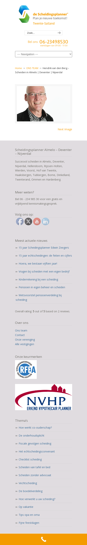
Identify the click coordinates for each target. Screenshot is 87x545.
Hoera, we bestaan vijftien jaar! (38, 263)
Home (18, 68)
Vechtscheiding (28, 483)
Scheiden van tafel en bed (34, 467)
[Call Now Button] (43, 539)
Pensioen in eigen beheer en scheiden (42, 287)
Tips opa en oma (29, 515)
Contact (20, 335)
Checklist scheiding (30, 459)
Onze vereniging (25, 339)
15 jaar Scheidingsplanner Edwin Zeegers (44, 247)
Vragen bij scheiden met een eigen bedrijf (44, 271)
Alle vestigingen (24, 344)
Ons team (21, 330)
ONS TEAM (32, 68)
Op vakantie (26, 507)
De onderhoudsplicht (31, 435)
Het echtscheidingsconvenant (37, 451)
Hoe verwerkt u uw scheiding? (37, 499)
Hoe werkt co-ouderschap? (35, 427)
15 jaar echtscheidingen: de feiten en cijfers (45, 255)
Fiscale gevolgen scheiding (35, 443)
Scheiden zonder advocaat (35, 475)
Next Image (65, 129)
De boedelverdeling (30, 491)
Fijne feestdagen (29, 523)
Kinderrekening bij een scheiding (38, 279)
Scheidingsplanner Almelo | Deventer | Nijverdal (43, 15)
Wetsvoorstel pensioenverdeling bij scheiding (39, 297)
